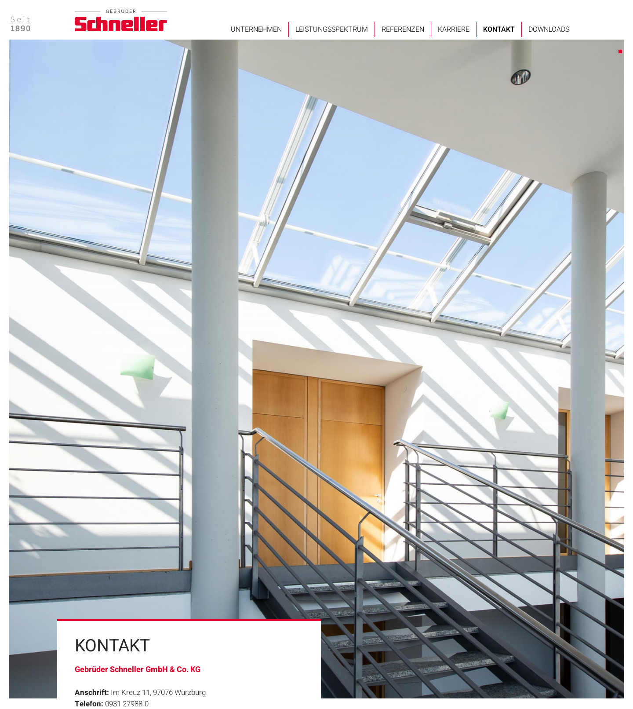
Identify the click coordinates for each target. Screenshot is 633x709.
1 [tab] (620, 52)
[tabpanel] (316, 369)
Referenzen (403, 29)
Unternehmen (256, 29)
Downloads (548, 29)
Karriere (453, 29)
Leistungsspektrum (331, 29)
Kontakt (499, 29)
